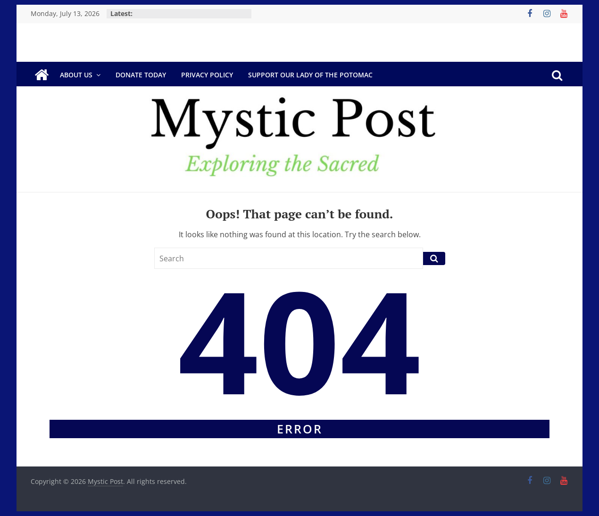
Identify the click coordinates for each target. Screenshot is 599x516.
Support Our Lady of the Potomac (310, 74)
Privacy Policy (207, 74)
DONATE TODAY (141, 74)
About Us (76, 74)
